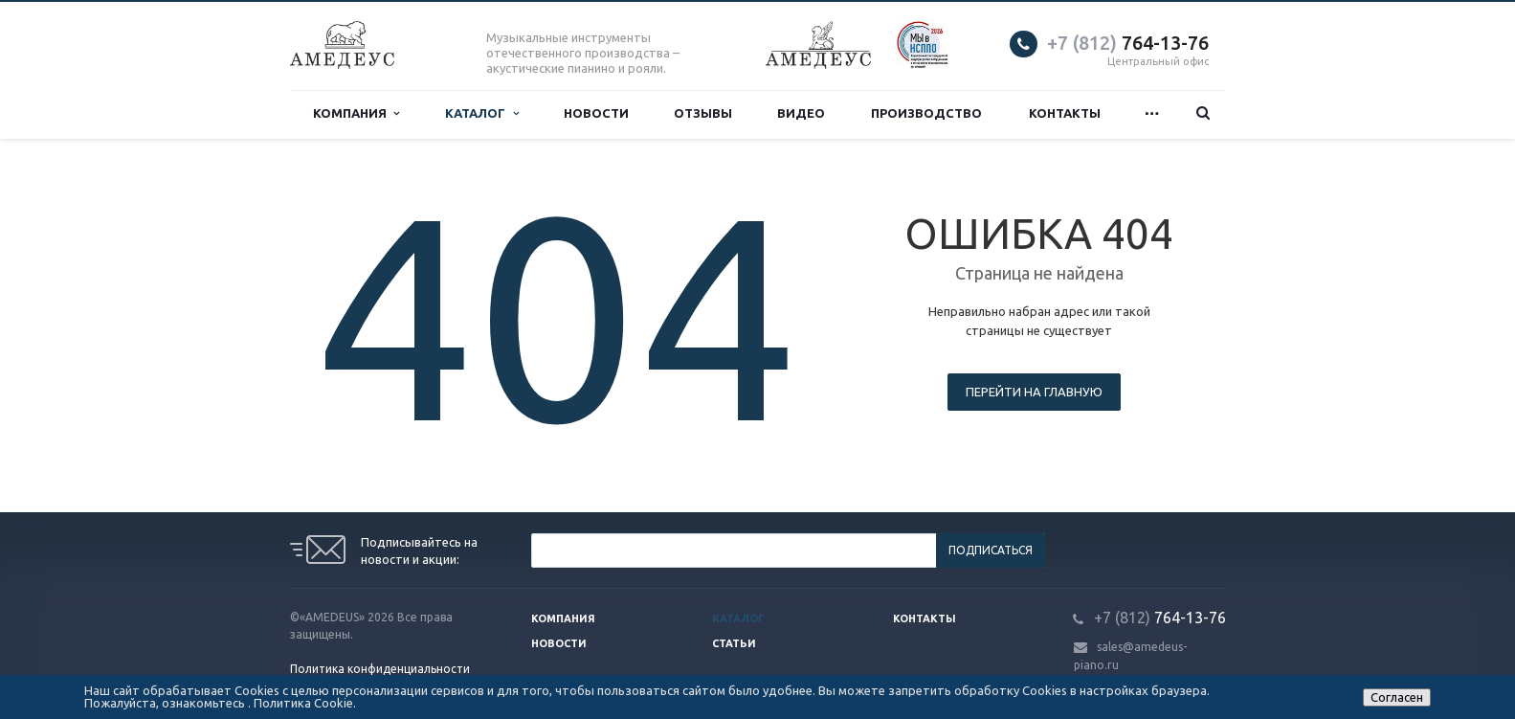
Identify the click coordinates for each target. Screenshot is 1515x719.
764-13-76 (1128, 43)
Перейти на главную (1034, 391)
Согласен (1396, 697)
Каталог (481, 113)
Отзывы (703, 113)
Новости (596, 113)
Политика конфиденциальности (380, 669)
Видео (801, 113)
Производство (926, 113)
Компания (356, 113)
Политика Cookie (303, 702)
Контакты (1065, 113)
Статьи (734, 643)
